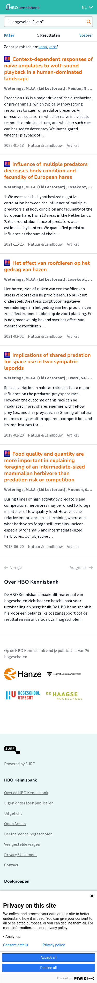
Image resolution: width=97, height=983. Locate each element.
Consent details (15, 945)
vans (53, 46)
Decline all (48, 968)
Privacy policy (54, 945)
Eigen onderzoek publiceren (29, 802)
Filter (9, 35)
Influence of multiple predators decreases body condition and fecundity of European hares (46, 171)
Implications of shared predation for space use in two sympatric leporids (47, 362)
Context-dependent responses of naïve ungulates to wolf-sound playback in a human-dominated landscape (48, 69)
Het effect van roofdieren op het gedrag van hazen (47, 266)
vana (43, 46)
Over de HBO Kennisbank (26, 792)
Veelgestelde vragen (22, 844)
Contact (11, 864)
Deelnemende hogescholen (28, 833)
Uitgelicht (13, 813)
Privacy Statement (20, 854)
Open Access (15, 823)
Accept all (49, 957)
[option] (48, 686)
